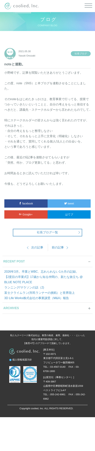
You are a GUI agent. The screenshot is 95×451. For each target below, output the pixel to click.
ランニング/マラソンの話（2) (24, 287)
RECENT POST (14, 261)
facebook (26, 203)
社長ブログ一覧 (47, 232)
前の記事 (58, 247)
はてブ (69, 214)
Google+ (25, 214)
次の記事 (37, 247)
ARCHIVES (11, 308)
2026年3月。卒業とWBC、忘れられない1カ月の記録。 (41, 271)
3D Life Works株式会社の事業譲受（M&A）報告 (36, 298)
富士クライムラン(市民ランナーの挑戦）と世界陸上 (39, 292)
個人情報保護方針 (22, 359)
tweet (69, 203)
